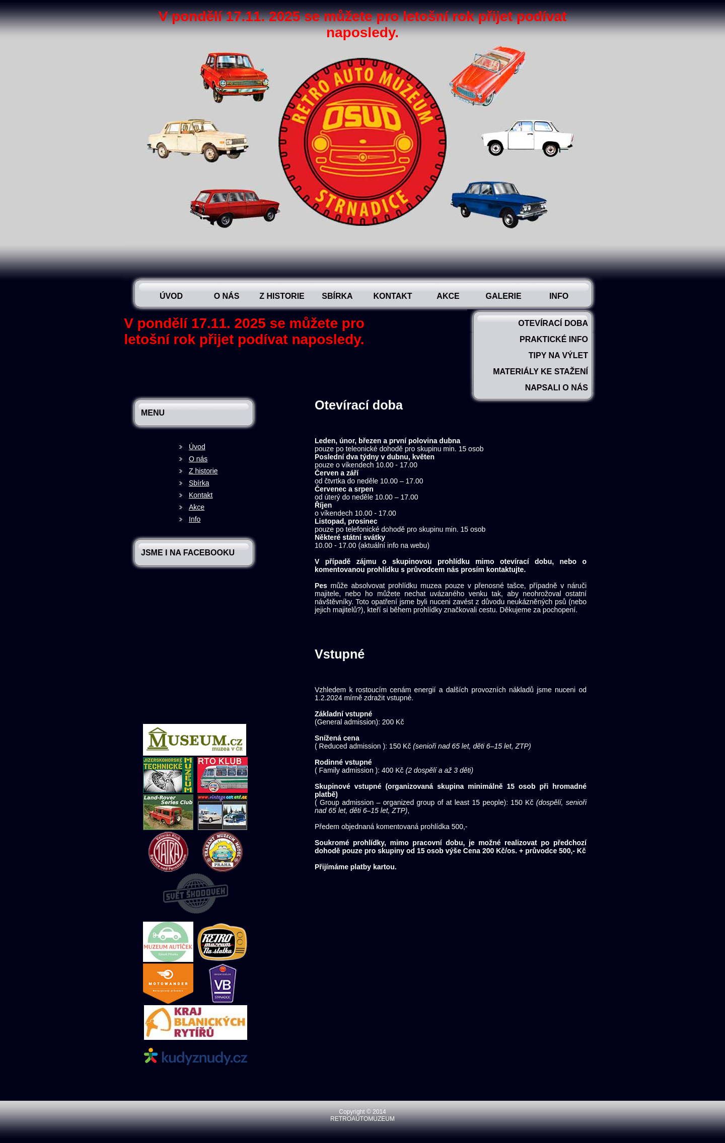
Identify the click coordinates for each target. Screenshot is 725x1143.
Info (558, 296)
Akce (448, 296)
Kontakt (392, 296)
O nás (227, 296)
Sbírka (337, 296)
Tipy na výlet (558, 355)
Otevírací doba (553, 323)
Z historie (282, 296)
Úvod (171, 296)
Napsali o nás (556, 387)
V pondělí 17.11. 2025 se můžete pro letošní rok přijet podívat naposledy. (363, 24)
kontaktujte (505, 569)
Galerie (503, 296)
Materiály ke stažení (540, 371)
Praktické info (554, 339)
